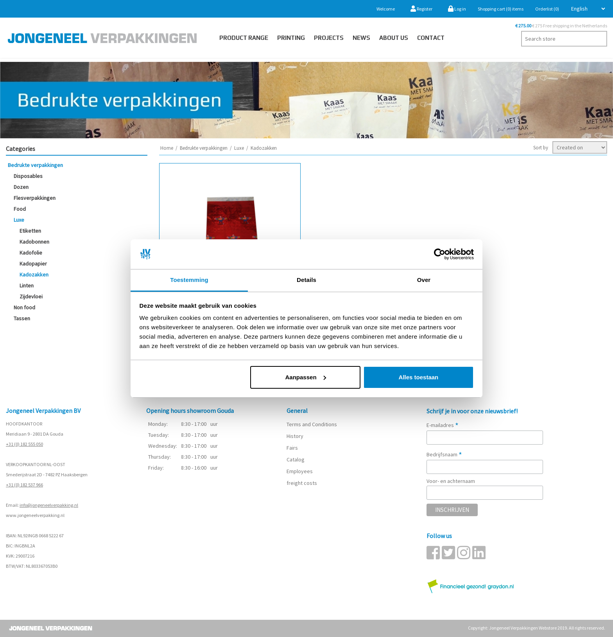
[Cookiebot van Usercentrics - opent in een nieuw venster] (439, 254)
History (295, 436)
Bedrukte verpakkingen (35, 165)
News (361, 37)
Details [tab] (306, 279)
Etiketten (30, 230)
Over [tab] (424, 279)
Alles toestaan (419, 377)
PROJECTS (329, 37)
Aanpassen (305, 377)
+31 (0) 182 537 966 (24, 485)
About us (393, 37)
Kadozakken (34, 274)
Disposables (28, 175)
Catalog (296, 459)
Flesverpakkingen (35, 197)
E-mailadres (443, 425)
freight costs (302, 482)
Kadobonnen (34, 241)
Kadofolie (31, 252)
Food (20, 208)
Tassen (22, 318)
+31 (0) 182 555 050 (24, 444)
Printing (291, 37)
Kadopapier (33, 263)
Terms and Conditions (312, 424)
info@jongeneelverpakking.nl (49, 505)
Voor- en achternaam (451, 480)
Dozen (21, 186)
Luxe (19, 219)
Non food (24, 307)
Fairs (292, 447)
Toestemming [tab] (189, 279)
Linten (27, 285)
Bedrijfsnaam (444, 454)
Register (421, 9)
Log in (457, 9)
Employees (300, 471)
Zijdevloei (31, 296)
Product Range (243, 37)
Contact (431, 37)
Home (166, 148)
